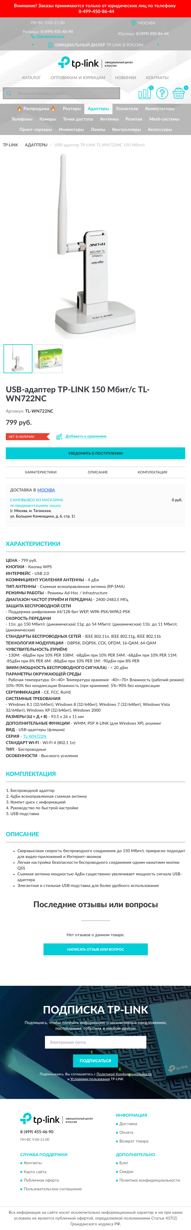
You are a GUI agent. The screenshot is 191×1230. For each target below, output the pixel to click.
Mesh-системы (164, 119)
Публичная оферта (41, 1181)
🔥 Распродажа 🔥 (36, 109)
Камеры (47, 119)
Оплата (126, 1133)
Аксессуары (160, 129)
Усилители (127, 109)
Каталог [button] (31, 78)
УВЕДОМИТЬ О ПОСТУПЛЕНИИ (95, 453)
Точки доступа (78, 119)
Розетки (133, 119)
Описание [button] (98, 472)
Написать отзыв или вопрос (95, 949)
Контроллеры (126, 129)
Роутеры (72, 109)
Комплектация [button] (152, 472)
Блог (123, 1163)
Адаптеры (98, 109)
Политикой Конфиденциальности (124, 1074)
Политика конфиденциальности (149, 1181)
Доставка (128, 1124)
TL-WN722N (34, 737)
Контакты (157, 78)
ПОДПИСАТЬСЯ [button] (95, 1061)
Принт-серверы (35, 129)
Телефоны (22, 119)
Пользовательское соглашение (53, 1189)
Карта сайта (35, 1172)
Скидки (126, 1172)
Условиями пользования (90, 1079)
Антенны (109, 119)
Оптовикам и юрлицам (78, 78)
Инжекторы (71, 129)
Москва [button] (46, 490)
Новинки (125, 78)
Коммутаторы (159, 109)
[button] (47, 36)
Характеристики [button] (41, 472)
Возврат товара (133, 1141)
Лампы (98, 129)
